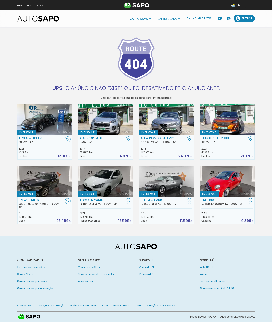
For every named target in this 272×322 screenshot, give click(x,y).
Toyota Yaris (102, 201)
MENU (20, 5)
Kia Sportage (102, 140)
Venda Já (146, 267)
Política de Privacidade (83, 305)
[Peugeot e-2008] (227, 119)
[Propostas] (228, 18)
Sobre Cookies (121, 305)
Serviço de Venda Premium (96, 274)
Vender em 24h (89, 267)
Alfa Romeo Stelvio (163, 140)
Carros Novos (25, 274)
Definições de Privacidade (161, 305)
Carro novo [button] (139, 18)
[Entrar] (244, 18)
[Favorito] (68, 139)
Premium (146, 274)
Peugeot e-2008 (224, 140)
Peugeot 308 (163, 201)
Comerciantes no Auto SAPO (217, 288)
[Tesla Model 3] (44, 119)
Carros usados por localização (35, 288)
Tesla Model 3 (41, 140)
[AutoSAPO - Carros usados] (38, 18)
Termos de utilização (212, 281)
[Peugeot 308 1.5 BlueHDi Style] (166, 181)
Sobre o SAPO (24, 305)
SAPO (212, 316)
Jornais (38, 5)
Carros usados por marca (32, 281)
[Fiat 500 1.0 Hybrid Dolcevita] (227, 181)
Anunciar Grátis (199, 18)
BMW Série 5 (41, 203)
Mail (29, 5)
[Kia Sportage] (105, 119)
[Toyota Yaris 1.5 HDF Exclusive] (105, 181)
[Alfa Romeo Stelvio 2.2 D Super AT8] (166, 119)
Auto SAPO (206, 267)
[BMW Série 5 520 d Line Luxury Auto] (44, 181)
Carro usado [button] (167, 18)
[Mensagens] (219, 18)
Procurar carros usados (31, 267)
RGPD (105, 305)
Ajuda (203, 274)
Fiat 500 (224, 201)
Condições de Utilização (51, 305)
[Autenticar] (249, 5)
